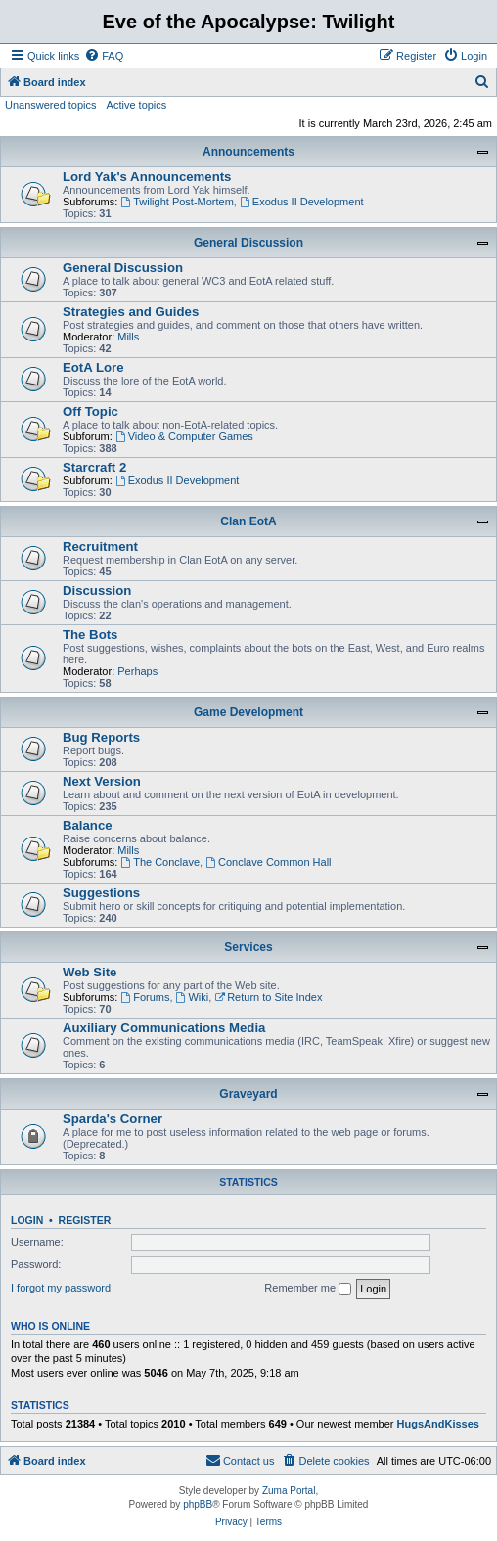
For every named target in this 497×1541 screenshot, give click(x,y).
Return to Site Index (268, 997)
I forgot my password (61, 1287)
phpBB (197, 1504)
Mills (128, 336)
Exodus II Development (302, 201)
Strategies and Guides (131, 311)
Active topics (137, 105)
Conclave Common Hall (268, 862)
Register (85, 1220)
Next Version (102, 781)
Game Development (248, 712)
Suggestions (101, 892)
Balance (88, 825)
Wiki (192, 997)
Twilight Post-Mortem (177, 201)
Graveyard (248, 1094)
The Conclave (160, 862)
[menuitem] (103, 56)
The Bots (90, 634)
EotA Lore (93, 367)
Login (27, 1220)
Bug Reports (101, 737)
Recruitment (100, 546)
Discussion (97, 590)
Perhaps (137, 671)
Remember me (307, 1288)
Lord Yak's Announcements (147, 176)
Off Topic (90, 411)
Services (248, 947)
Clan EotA (248, 521)
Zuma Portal (288, 1490)
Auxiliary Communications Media (164, 1027)
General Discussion (248, 242)
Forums (144, 997)
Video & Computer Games (184, 436)
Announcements (248, 152)
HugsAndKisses (438, 1423)
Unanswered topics (51, 105)
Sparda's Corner (112, 1118)
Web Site (89, 972)
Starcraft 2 (94, 467)
